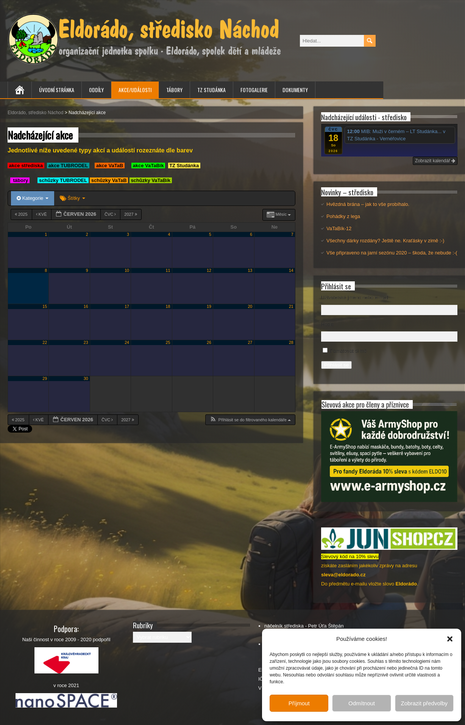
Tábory (174, 90)
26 (209, 342)
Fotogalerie (254, 90)
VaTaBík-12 (338, 228)
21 (291, 306)
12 (209, 270)
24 (127, 342)
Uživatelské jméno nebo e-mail (354, 297)
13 (250, 270)
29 (44, 378)
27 (250, 342)
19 (209, 306)
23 (86, 342)
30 (86, 378)
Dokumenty (295, 90)
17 (127, 306)
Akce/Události (135, 90)
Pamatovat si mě (348, 351)
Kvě (42, 214)
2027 (131, 214)
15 (44, 306)
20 (250, 306)
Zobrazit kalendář (435, 160)
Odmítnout (361, 703)
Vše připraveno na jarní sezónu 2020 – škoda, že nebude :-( (391, 253)
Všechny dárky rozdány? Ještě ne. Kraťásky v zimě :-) (385, 240)
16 (86, 306)
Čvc (111, 214)
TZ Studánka (211, 90)
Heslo (327, 324)
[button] (450, 639)
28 (291, 342)
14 (291, 270)
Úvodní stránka (56, 90)
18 (168, 306)
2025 (22, 214)
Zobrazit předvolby (424, 703)
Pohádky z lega (343, 216)
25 (168, 342)
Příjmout (299, 703)
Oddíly (96, 90)
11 (168, 270)
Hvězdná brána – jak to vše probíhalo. (367, 204)
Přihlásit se (336, 365)
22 (44, 342)
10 (127, 270)
